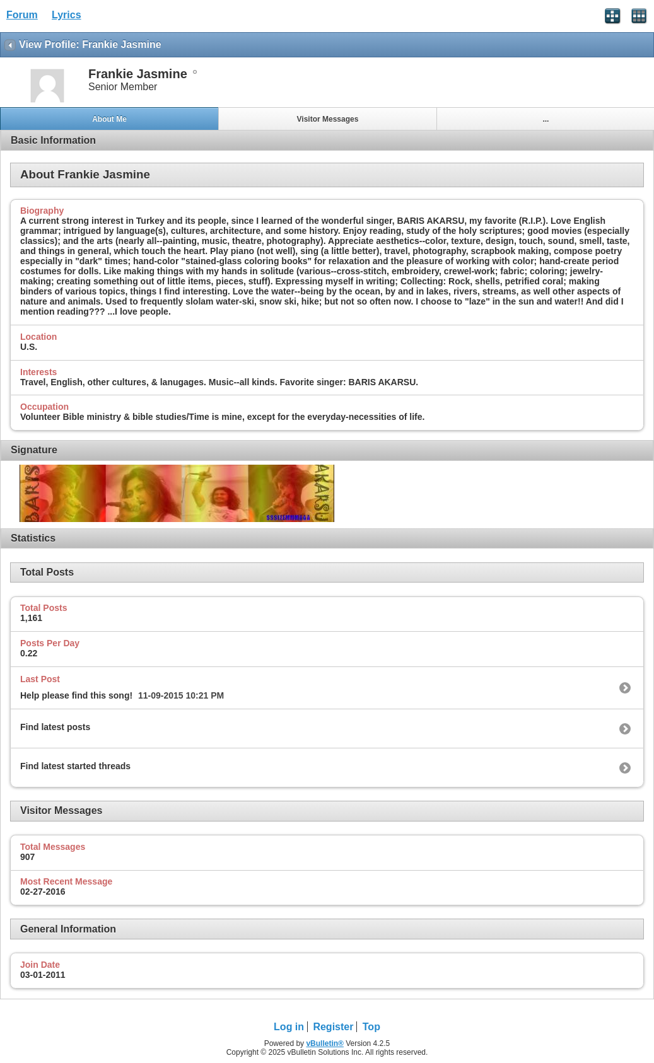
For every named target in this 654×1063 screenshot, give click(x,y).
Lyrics (66, 14)
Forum (22, 14)
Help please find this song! (76, 695)
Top (371, 1026)
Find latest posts (55, 727)
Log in (289, 1026)
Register (333, 1026)
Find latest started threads (75, 766)
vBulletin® (325, 1043)
